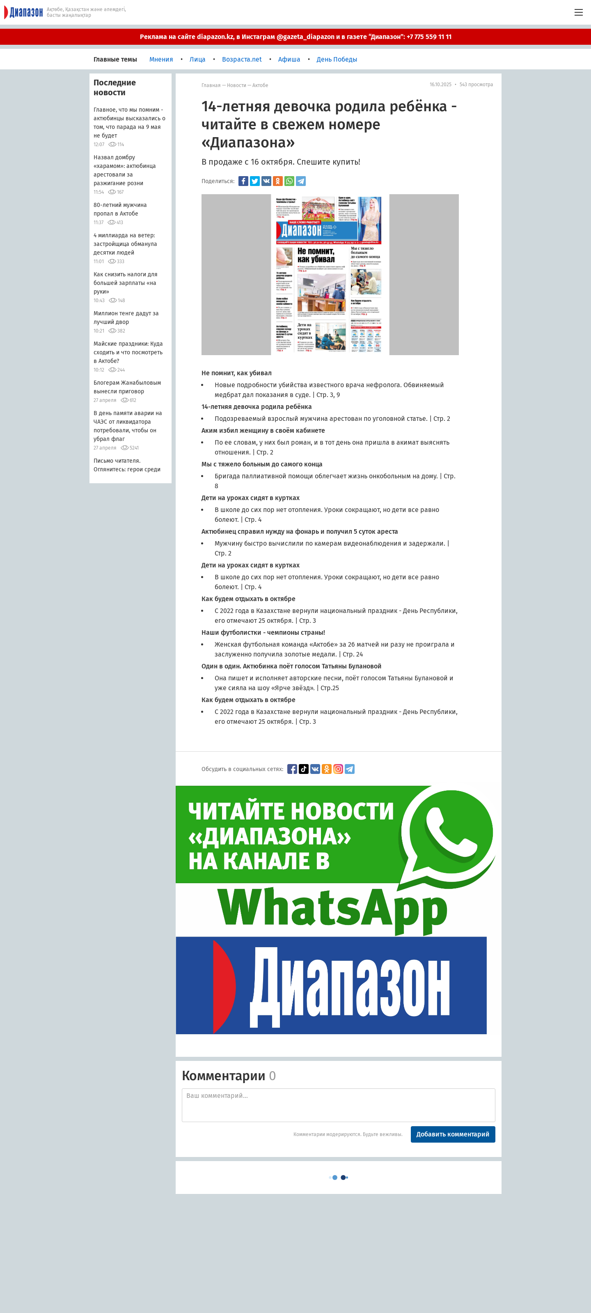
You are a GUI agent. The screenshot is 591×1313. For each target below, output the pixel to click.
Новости (236, 85)
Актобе (260, 85)
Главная (211, 85)
